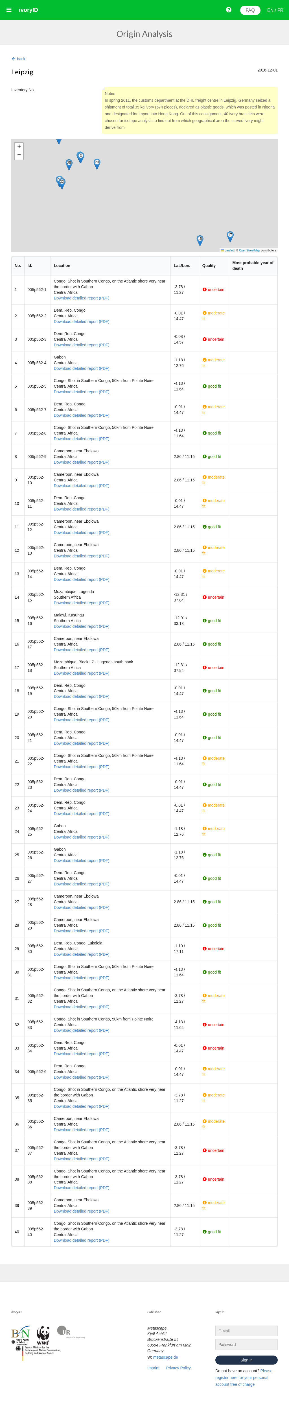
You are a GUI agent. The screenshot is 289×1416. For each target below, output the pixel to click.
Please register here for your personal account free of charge (243, 1378)
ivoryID (28, 10)
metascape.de (165, 1357)
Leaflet (227, 250)
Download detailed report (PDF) (82, 298)
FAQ (250, 10)
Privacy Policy (178, 1368)
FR (280, 10)
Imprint (153, 1368)
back (18, 59)
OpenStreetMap (249, 250)
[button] (80, 158)
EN (270, 10)
